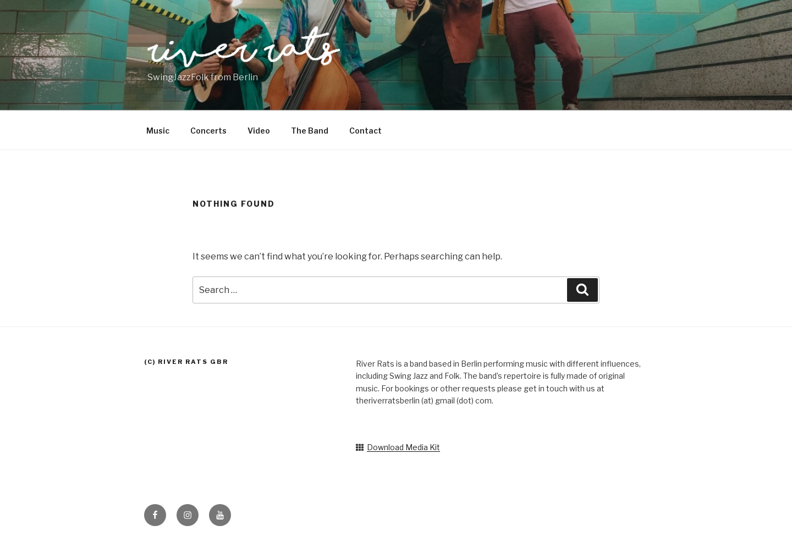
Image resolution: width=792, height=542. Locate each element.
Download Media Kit (403, 447)
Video (259, 130)
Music (157, 130)
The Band (309, 130)
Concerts (208, 130)
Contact (365, 130)
